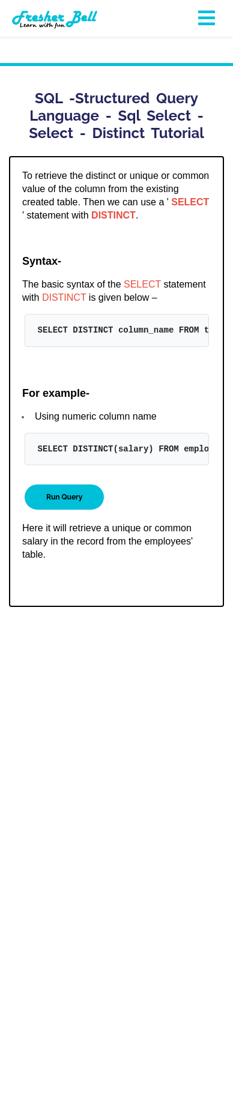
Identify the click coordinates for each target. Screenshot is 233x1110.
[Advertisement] (116, 737)
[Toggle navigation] (207, 18)
